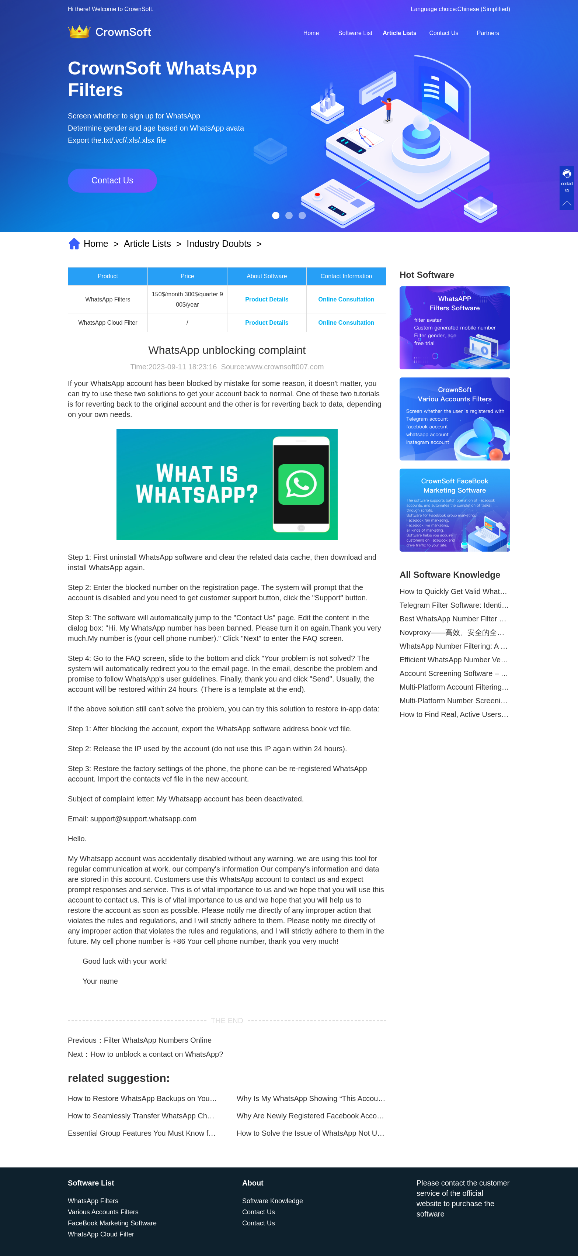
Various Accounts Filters (103, 1212)
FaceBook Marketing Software (112, 1223)
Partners (488, 33)
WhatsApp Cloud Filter (101, 1234)
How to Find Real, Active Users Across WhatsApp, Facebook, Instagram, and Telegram (455, 714)
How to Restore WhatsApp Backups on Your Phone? (142, 1098)
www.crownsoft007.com (285, 367)
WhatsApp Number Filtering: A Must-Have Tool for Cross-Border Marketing (455, 646)
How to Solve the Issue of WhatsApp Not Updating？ (311, 1133)
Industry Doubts (219, 243)
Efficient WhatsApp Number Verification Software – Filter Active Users (455, 660)
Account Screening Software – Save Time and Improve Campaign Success (455, 673)
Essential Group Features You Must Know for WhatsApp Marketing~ (142, 1133)
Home (311, 33)
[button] (275, 215)
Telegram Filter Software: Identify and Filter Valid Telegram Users (455, 605)
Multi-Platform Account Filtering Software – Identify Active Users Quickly (455, 687)
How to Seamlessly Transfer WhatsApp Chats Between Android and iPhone (142, 1116)
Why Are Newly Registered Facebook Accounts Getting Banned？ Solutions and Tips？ (311, 1116)
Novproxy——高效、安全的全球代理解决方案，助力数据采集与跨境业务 (455, 632)
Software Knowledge (272, 1201)
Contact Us (443, 33)
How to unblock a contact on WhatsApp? (156, 1054)
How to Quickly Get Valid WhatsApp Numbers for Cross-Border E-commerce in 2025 (455, 591)
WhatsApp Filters (93, 1201)
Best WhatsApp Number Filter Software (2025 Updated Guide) (455, 619)
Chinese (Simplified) (483, 9)
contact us (567, 187)
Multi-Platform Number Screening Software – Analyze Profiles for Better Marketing (455, 701)
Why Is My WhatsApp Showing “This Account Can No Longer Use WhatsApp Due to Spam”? (311, 1098)
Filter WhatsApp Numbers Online (158, 1040)
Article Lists (400, 33)
